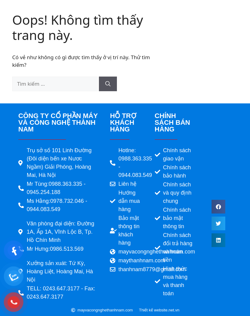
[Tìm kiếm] (108, 84)
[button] (218, 207)
